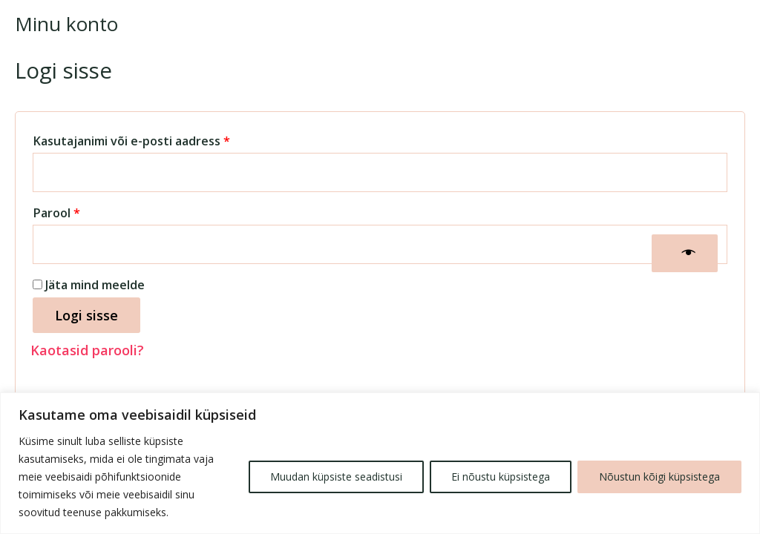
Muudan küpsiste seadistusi (336, 476)
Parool (79, 211)
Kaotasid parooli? (87, 350)
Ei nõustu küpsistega (500, 476)
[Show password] (685, 253)
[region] (380, 463)
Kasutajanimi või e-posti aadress (154, 139)
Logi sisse (86, 315)
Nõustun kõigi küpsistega (659, 476)
